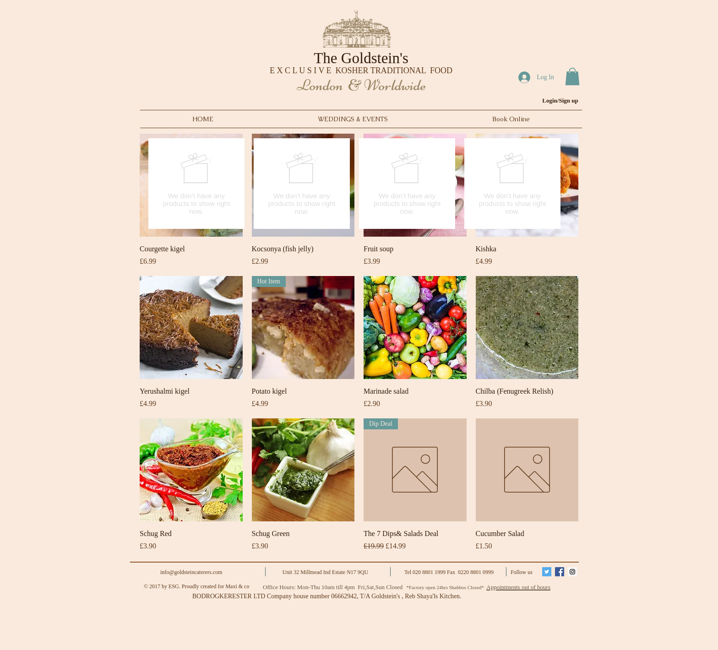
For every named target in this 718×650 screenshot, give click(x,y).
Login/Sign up (560, 100)
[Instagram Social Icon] (572, 571)
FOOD (441, 70)
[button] (572, 76)
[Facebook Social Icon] (559, 571)
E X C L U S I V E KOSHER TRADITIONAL (350, 70)
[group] (354, 183)
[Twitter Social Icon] (546, 571)
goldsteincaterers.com (198, 572)
